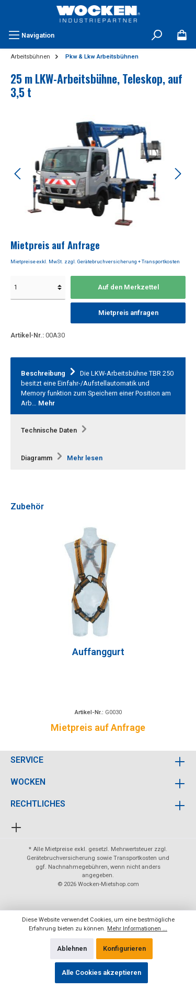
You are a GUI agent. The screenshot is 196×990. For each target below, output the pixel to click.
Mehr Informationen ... (137, 928)
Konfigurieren (124, 948)
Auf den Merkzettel (128, 287)
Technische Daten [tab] (55, 430)
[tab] (98, 386)
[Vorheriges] (18, 174)
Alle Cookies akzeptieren (101, 972)
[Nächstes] (178, 174)
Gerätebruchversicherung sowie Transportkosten (92, 858)
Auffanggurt (98, 651)
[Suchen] (156, 35)
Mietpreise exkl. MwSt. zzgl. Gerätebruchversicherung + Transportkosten (95, 261)
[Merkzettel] (181, 35)
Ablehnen (72, 948)
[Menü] (31, 35)
